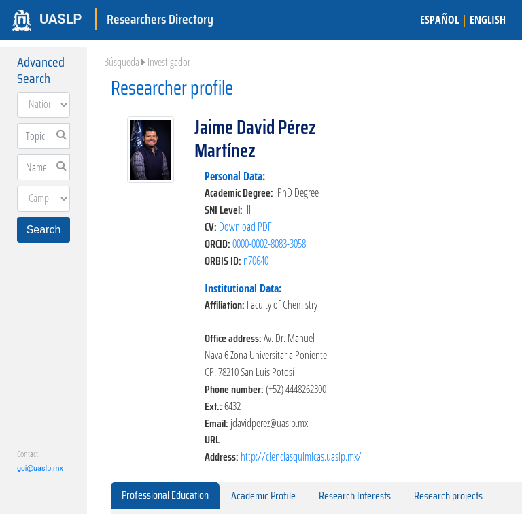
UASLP (60, 19)
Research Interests (355, 495)
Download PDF (245, 226)
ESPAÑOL (439, 19)
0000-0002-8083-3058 (269, 243)
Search (44, 229)
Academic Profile (263, 495)
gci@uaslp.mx (40, 468)
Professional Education (165, 494)
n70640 (255, 260)
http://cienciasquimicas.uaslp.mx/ (301, 456)
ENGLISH (488, 19)
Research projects (448, 495)
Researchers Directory (160, 19)
